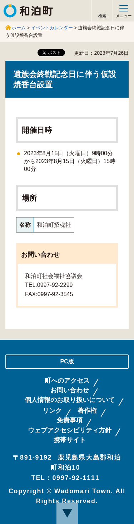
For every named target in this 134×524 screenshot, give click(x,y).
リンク (52, 410)
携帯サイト (70, 440)
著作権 (87, 410)
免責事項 (70, 420)
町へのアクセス (67, 380)
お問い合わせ (69, 390)
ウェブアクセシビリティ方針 (69, 430)
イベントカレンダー (52, 27)
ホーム (19, 27)
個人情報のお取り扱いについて (70, 400)
